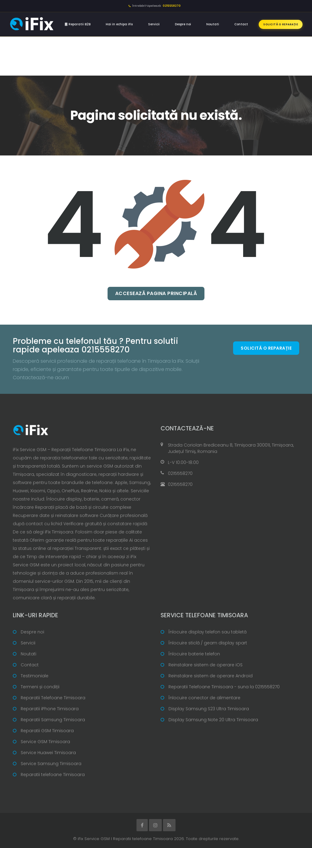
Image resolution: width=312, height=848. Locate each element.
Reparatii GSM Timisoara (47, 731)
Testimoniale (34, 676)
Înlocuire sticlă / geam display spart (207, 643)
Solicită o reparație (280, 24)
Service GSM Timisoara (45, 742)
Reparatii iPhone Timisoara (50, 709)
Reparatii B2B (77, 24)
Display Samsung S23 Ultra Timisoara (208, 709)
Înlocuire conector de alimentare (204, 698)
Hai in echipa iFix (119, 24)
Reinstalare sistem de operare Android (210, 676)
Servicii (154, 24)
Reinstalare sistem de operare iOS (205, 665)
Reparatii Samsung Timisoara (53, 720)
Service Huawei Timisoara (48, 753)
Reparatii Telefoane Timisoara (53, 698)
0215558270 (180, 473)
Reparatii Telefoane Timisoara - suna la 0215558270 (224, 687)
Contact (241, 24)
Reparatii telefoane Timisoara (53, 774)
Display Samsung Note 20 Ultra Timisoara (213, 720)
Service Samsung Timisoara (51, 764)
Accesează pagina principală (156, 293)
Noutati (212, 24)
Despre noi (183, 24)
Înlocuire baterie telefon (194, 654)
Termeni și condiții (40, 687)
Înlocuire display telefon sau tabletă (207, 632)
